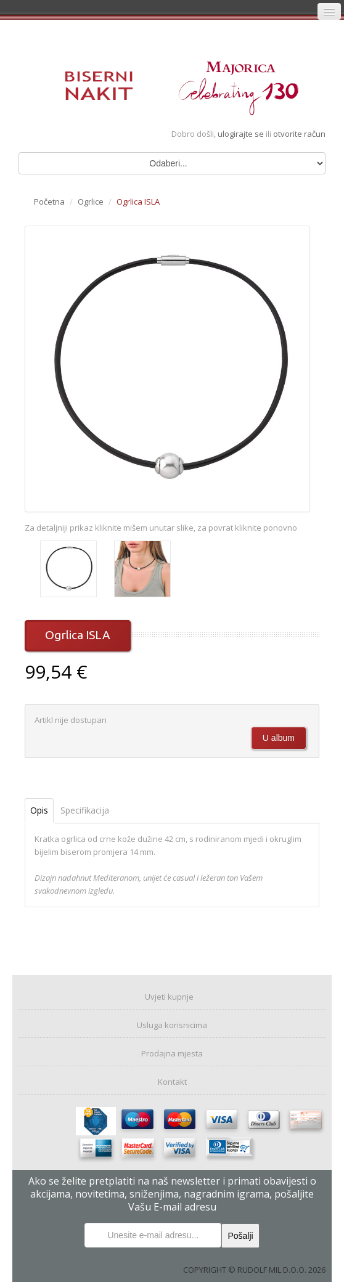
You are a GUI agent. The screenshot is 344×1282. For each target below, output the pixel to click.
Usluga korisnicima (172, 1025)
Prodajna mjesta (172, 1053)
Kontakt (172, 1081)
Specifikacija (84, 810)
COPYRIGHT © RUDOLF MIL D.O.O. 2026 (254, 1269)
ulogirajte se (242, 133)
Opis (39, 810)
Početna (49, 201)
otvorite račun (299, 133)
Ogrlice (91, 201)
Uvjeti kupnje (169, 996)
